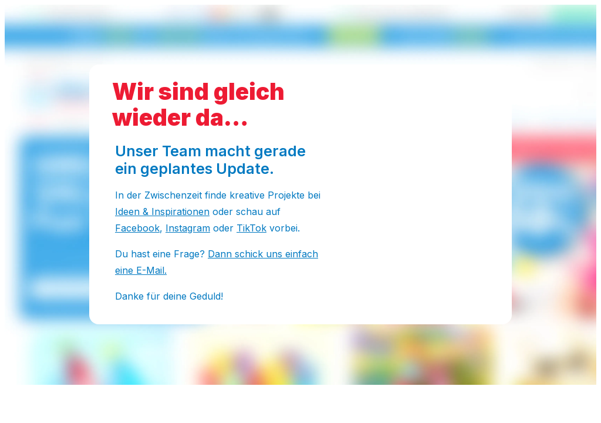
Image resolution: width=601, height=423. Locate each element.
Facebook (137, 228)
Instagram (188, 228)
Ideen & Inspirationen (162, 211)
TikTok (251, 228)
